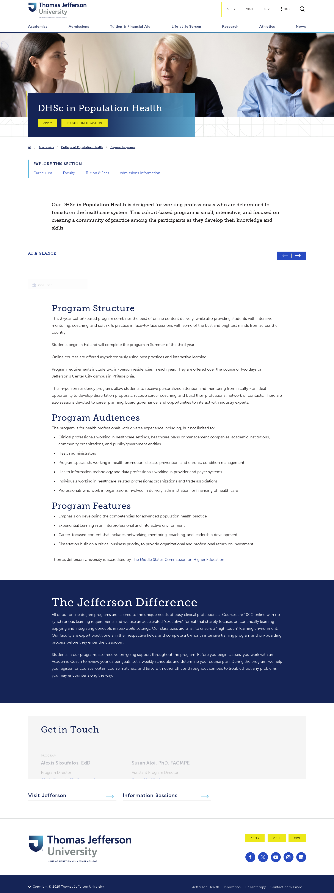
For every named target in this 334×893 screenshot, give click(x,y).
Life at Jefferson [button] (186, 26)
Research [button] (230, 26)
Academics (46, 147)
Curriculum (42, 173)
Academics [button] (38, 26)
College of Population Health (82, 147)
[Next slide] (299, 250)
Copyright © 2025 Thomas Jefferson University (68, 881)
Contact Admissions (286, 881)
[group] (58, 270)
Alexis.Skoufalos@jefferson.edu (69, 768)
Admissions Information (140, 173)
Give (267, 9)
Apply (231, 9)
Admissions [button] (79, 26)
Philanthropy (255, 881)
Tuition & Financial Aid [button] (130, 26)
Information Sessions (150, 790)
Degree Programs (122, 147)
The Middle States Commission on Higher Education (178, 554)
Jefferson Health (205, 881)
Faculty (69, 173)
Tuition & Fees (97, 173)
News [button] (301, 26)
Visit (250, 9)
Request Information (84, 123)
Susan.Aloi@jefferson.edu (155, 768)
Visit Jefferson (47, 790)
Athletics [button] (267, 26)
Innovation (232, 881)
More (286, 9)
